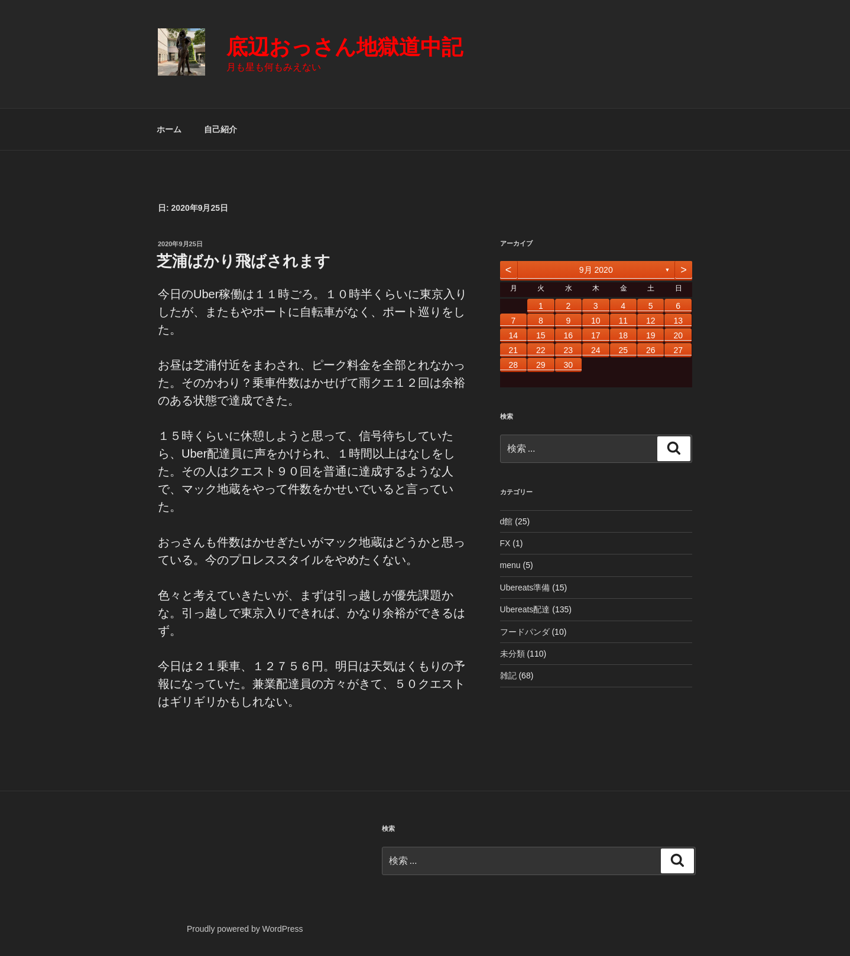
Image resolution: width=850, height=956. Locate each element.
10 (596, 320)
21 (513, 350)
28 (513, 365)
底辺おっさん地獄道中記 (344, 47)
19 (651, 335)
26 (651, 350)
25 (623, 350)
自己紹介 (220, 129)
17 (596, 335)
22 (541, 350)
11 (623, 320)
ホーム (169, 129)
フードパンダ (525, 632)
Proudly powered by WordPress (245, 929)
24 (596, 350)
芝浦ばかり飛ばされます (243, 261)
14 (513, 335)
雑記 (508, 675)
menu (510, 565)
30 (568, 365)
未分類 (512, 653)
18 (623, 335)
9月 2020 (596, 270)
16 (568, 335)
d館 (506, 521)
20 (678, 335)
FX (505, 543)
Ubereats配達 (525, 609)
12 (651, 320)
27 (678, 350)
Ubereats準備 (525, 587)
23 (568, 350)
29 (541, 365)
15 (541, 335)
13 (678, 320)
